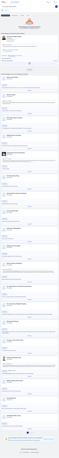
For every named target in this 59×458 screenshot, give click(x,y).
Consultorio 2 (19, 55)
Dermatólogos (26, 452)
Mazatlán (22, 15)
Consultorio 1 (4, 55)
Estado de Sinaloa (5, 15)
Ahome (27, 15)
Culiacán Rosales (14, 15)
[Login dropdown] (55, 2)
